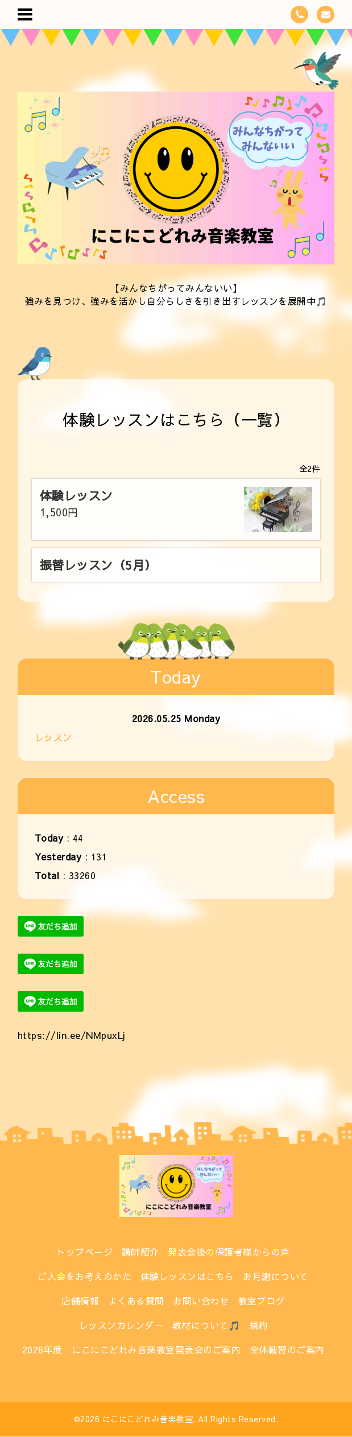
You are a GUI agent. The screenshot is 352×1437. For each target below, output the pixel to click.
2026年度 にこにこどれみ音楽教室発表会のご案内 (131, 1349)
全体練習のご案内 (287, 1349)
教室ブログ (261, 1300)
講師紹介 (140, 1251)
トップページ (84, 1251)
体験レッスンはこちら (187, 1276)
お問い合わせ (201, 1300)
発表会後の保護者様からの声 (229, 1251)
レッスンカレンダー (121, 1325)
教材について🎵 (206, 1325)
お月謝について (276, 1276)
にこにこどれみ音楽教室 (147, 1418)
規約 (258, 1325)
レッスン (53, 737)
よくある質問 (136, 1300)
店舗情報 (80, 1300)
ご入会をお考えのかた (84, 1276)
